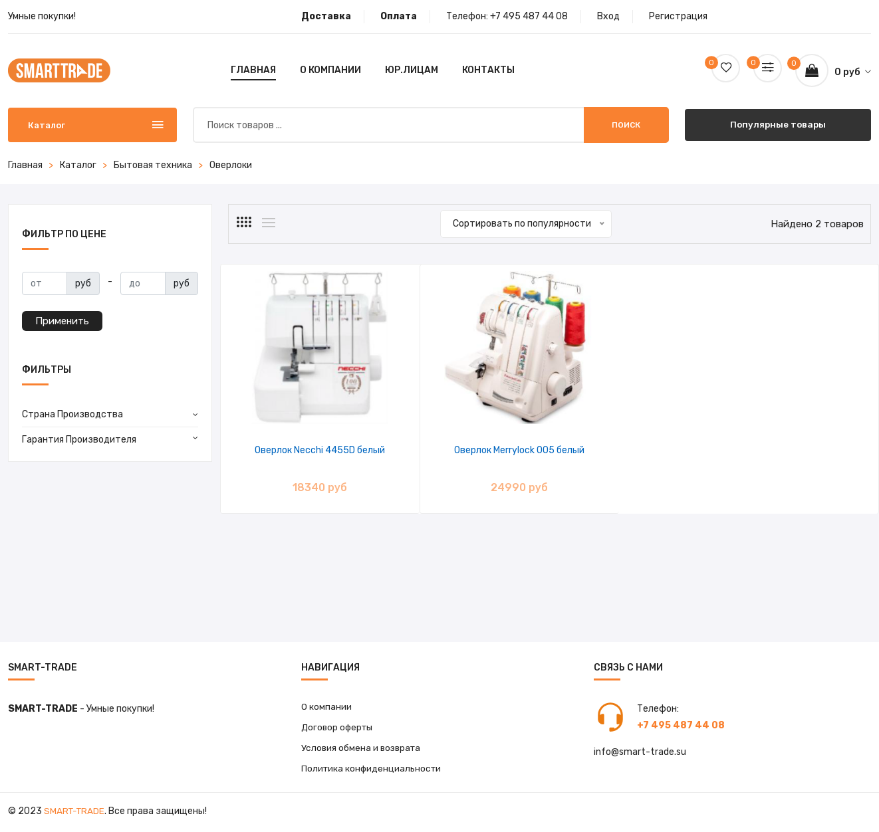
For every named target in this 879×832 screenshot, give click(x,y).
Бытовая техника (153, 165)
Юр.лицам (411, 70)
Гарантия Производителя (79, 439)
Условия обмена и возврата (362, 749)
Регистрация (678, 16)
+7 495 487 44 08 (529, 16)
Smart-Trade (75, 813)
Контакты (488, 70)
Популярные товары (777, 124)
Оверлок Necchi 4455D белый (302, 450)
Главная (253, 70)
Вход (608, 16)
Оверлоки (230, 165)
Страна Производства (72, 414)
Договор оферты (339, 728)
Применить (62, 321)
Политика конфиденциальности (373, 770)
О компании (330, 70)
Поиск (626, 125)
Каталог (78, 165)
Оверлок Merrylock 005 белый (467, 450)
